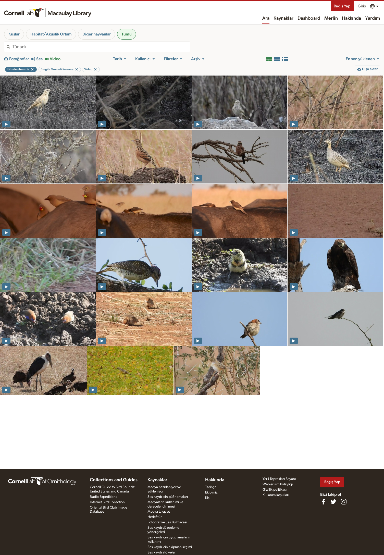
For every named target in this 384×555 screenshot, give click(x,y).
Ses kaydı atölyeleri (161, 552)
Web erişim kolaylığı (278, 484)
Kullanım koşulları (276, 495)
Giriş (362, 6)
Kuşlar (14, 34)
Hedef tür (154, 517)
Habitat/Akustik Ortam (51, 34)
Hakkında (351, 18)
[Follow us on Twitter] (333, 502)
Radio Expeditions (103, 497)
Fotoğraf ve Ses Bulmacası (167, 522)
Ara (265, 18)
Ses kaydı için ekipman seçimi (169, 547)
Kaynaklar (283, 18)
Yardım (372, 18)
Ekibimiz (211, 492)
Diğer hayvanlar (96, 34)
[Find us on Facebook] (323, 502)
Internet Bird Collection (107, 502)
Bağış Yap (342, 6)
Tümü (126, 34)
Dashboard (309, 18)
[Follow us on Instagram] (344, 502)
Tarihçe (210, 487)
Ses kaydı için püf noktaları (167, 497)
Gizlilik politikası (275, 489)
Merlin (331, 18)
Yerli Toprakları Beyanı (279, 479)
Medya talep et (158, 511)
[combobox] (101, 47)
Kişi (207, 498)
